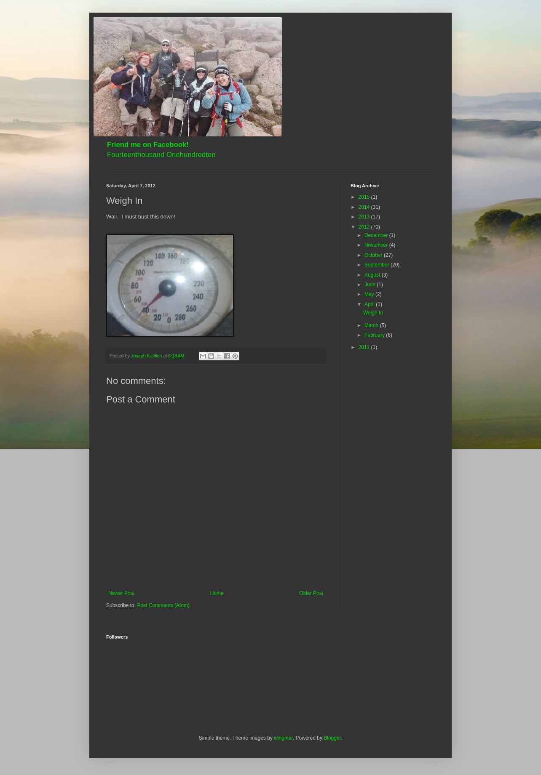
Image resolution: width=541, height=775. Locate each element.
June (370, 285)
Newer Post (121, 593)
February (375, 335)
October (374, 255)
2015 (365, 197)
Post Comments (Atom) (163, 605)
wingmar (283, 738)
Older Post (311, 593)
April (370, 304)
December (376, 235)
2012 (365, 227)
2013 (365, 217)
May (369, 294)
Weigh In (373, 313)
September (377, 265)
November (376, 245)
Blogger (332, 738)
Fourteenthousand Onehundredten (161, 155)
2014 (365, 207)
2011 (365, 347)
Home (217, 593)
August (373, 275)
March (372, 325)
